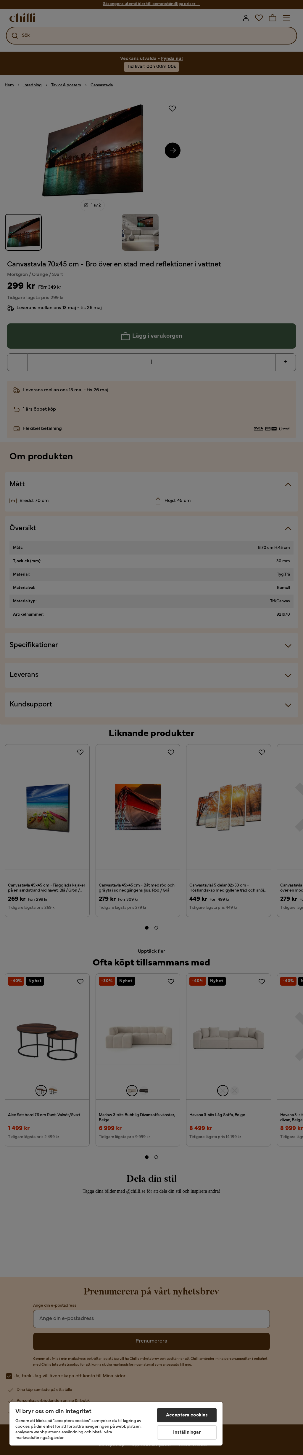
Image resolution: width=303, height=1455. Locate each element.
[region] (116, 1424)
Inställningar (187, 1432)
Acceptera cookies (187, 1415)
